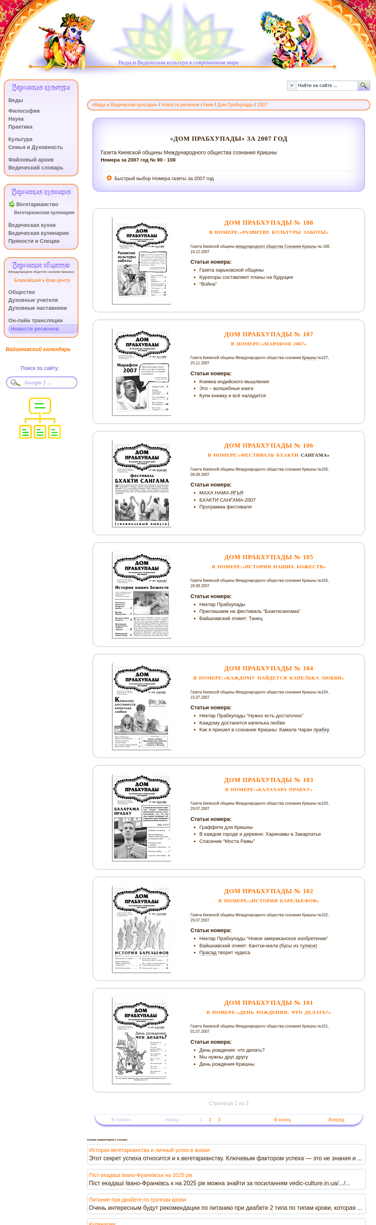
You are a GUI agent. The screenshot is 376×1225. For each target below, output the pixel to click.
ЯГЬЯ (237, 493)
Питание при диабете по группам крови (137, 1200)
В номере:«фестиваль (242, 455)
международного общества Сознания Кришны (276, 246)
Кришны (309, 358)
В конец (282, 1119)
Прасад (208, 952)
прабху (321, 729)
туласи (307, 945)
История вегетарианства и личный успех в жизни (149, 1150)
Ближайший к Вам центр (42, 280)
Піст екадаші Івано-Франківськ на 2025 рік (140, 1175)
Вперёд (336, 1119)
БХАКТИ (287, 455)
